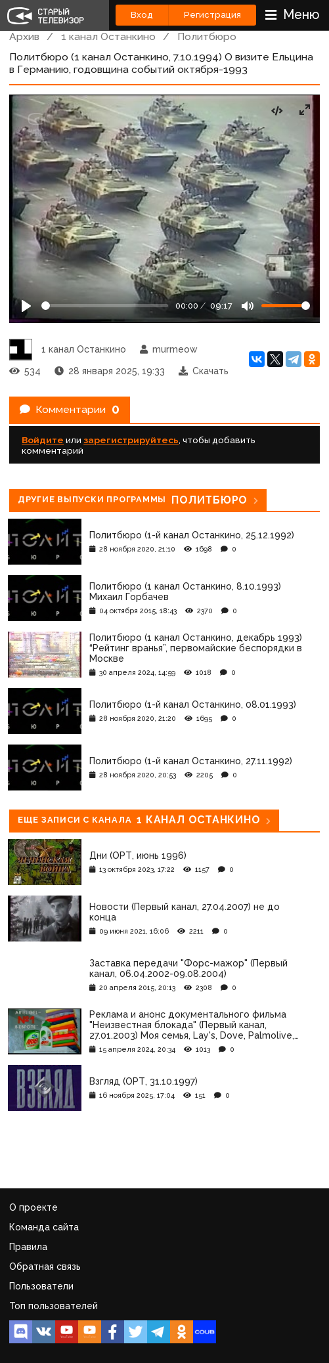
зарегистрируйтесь (131, 440)
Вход (142, 15)
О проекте (33, 1207)
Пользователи (41, 1286)
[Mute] (247, 305)
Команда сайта (44, 1227)
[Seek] (104, 305)
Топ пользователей (53, 1306)
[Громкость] (285, 305)
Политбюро (206, 36)
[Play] (26, 305)
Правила (28, 1247)
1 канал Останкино (108, 36)
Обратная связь (45, 1266)
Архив (24, 36)
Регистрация (212, 15)
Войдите (43, 440)
